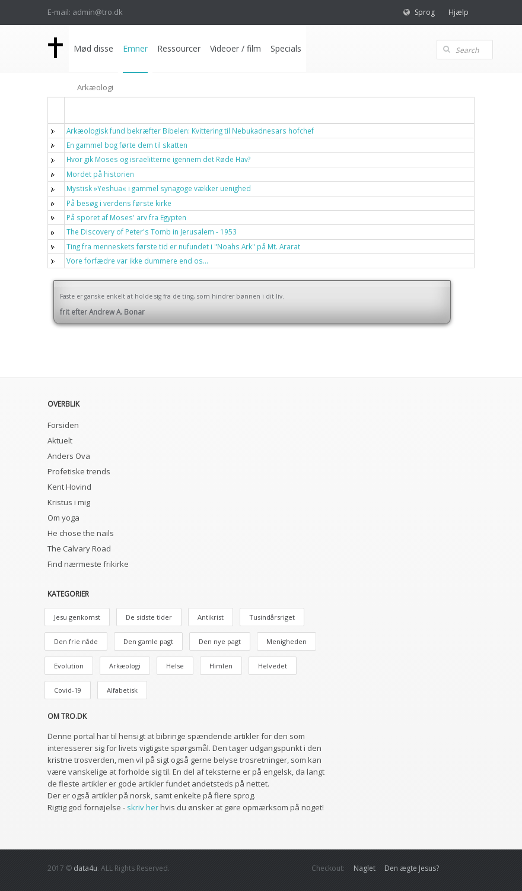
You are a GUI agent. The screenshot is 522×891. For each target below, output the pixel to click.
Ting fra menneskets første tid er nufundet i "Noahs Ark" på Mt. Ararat (183, 246)
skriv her (142, 807)
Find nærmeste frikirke (88, 564)
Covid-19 (67, 690)
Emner (135, 48)
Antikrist (211, 617)
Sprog (425, 12)
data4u (85, 868)
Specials (285, 48)
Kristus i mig (68, 502)
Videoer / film (235, 48)
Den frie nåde (76, 641)
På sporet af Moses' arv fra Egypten (126, 217)
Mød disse (93, 48)
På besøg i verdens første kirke (118, 203)
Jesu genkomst (77, 617)
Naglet (364, 868)
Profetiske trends (78, 471)
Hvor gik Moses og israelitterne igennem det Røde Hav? (158, 159)
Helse (175, 665)
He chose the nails (80, 533)
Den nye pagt (220, 641)
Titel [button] (83, 109)
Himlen (221, 665)
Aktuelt (59, 440)
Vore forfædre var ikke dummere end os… (137, 260)
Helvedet (272, 665)
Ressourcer (178, 48)
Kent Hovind (69, 486)
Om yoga (63, 517)
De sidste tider (149, 617)
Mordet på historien (100, 174)
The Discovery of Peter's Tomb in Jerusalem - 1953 (151, 231)
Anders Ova (68, 456)
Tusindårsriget (272, 617)
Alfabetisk (122, 690)
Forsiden (63, 425)
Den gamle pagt (148, 641)
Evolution (69, 665)
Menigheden (286, 641)
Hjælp (458, 12)
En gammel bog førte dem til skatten (126, 145)
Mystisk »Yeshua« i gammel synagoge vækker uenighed (158, 188)
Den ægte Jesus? (411, 868)
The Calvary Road (79, 548)
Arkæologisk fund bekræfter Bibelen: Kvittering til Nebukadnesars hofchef (190, 130)
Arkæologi (125, 665)
